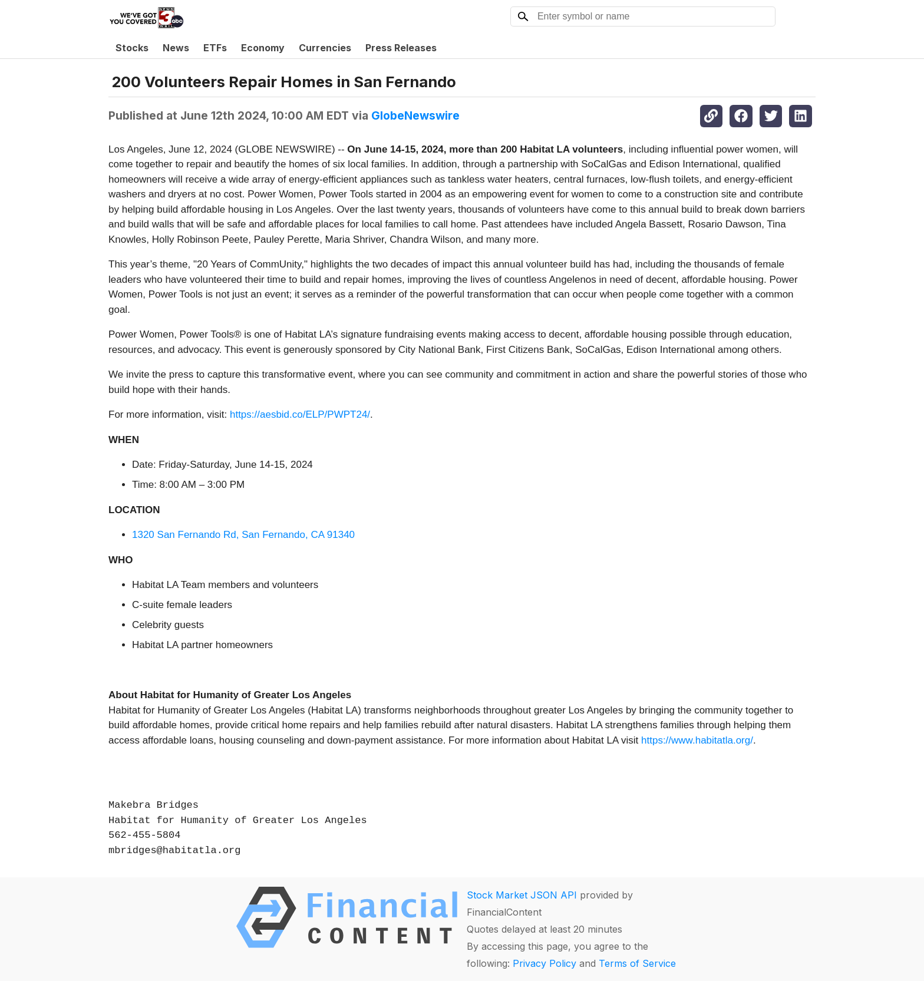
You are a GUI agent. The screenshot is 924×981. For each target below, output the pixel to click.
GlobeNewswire (415, 115)
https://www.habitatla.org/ (697, 740)
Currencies (325, 48)
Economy (263, 48)
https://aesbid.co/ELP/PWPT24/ (300, 414)
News (176, 48)
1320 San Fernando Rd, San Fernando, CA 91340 (243, 534)
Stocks (132, 48)
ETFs (215, 48)
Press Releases (401, 48)
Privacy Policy (544, 963)
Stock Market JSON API (522, 895)
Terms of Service (637, 963)
